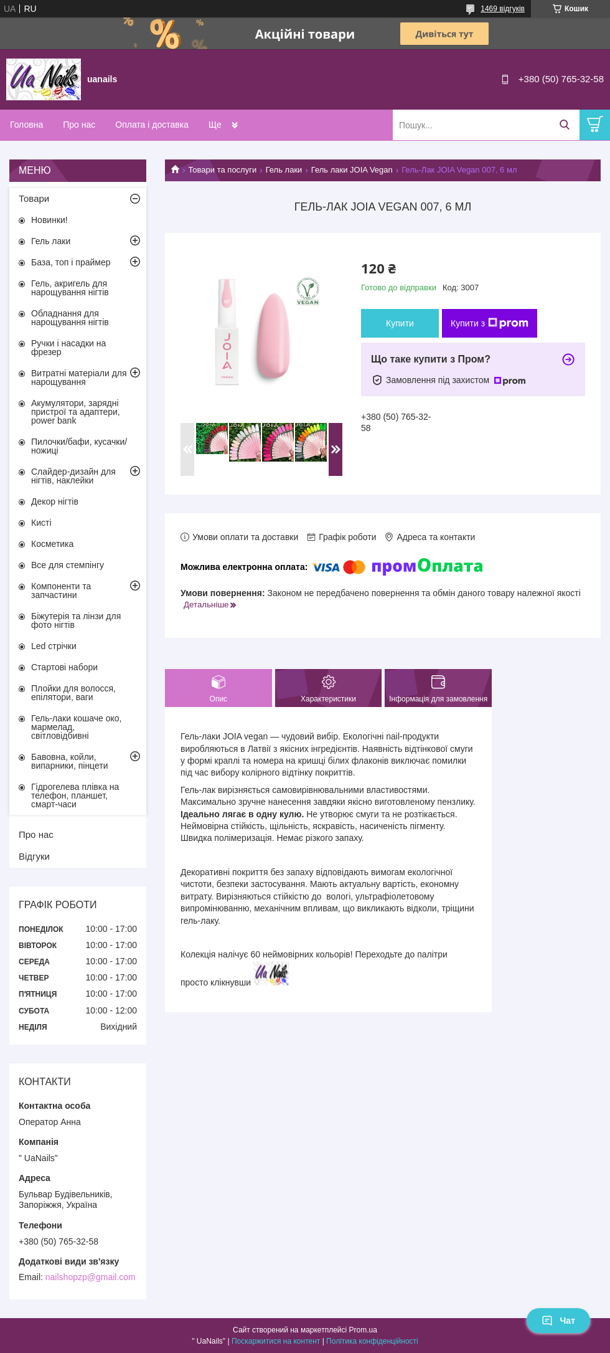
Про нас (79, 125)
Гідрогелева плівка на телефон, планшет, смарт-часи (75, 795)
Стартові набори (64, 667)
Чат (558, 1320)
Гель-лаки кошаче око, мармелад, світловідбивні (76, 727)
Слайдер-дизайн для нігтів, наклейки (73, 476)
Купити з (489, 323)
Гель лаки (284, 169)
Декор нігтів (54, 501)
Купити (400, 323)
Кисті (41, 523)
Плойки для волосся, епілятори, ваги (73, 692)
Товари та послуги (222, 169)
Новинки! (49, 220)
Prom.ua (363, 1330)
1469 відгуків (503, 8)
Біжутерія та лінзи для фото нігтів (76, 620)
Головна (26, 125)
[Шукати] (564, 125)
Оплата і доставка (152, 125)
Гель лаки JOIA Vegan (352, 169)
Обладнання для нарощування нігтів (70, 317)
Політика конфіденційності (372, 1341)
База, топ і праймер (70, 262)
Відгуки (34, 856)
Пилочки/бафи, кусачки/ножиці (79, 446)
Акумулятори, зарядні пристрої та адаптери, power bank (75, 411)
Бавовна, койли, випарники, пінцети (69, 761)
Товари (34, 198)
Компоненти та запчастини (61, 590)
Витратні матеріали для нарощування (79, 377)
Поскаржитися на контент (276, 1341)
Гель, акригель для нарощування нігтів (70, 287)
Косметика (52, 544)
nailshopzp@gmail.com (90, 1277)
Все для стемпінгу (67, 565)
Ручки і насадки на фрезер (68, 347)
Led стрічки (54, 646)
